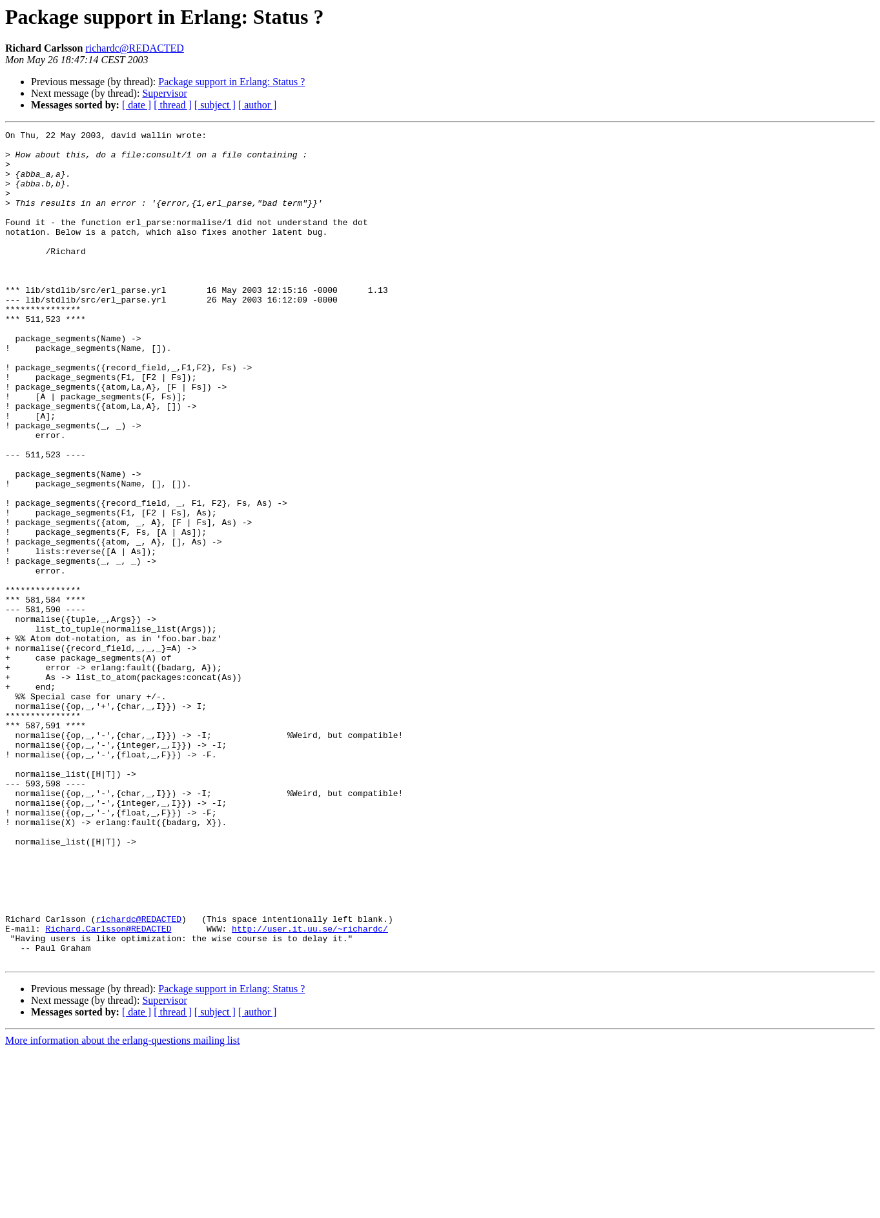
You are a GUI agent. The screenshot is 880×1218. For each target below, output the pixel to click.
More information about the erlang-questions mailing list (122, 1206)
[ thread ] (173, 104)
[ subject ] (215, 104)
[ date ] (136, 104)
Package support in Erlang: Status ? (231, 81)
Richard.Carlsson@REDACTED (108, 1089)
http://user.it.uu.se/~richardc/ (310, 1089)
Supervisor (164, 93)
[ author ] (257, 104)
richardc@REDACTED (134, 48)
